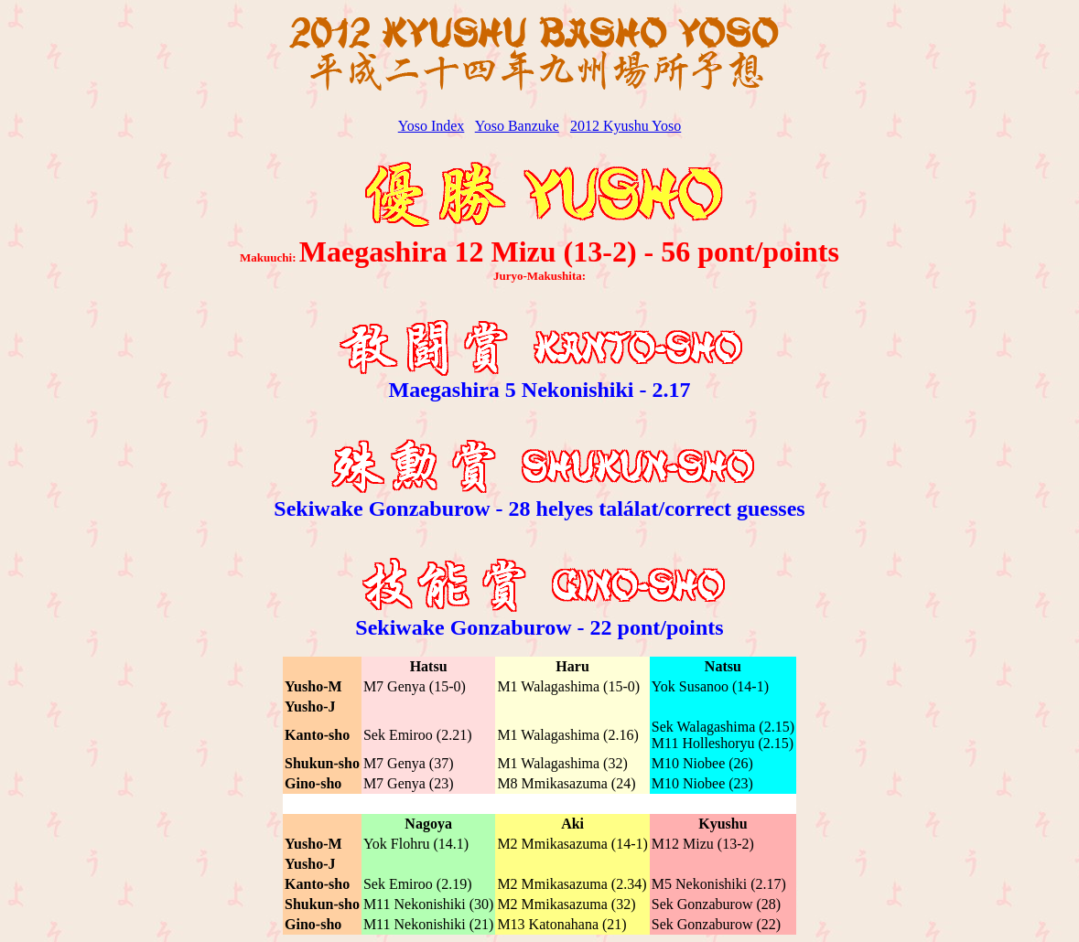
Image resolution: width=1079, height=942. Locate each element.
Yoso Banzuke (517, 126)
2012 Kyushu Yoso (625, 126)
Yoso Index (431, 126)
